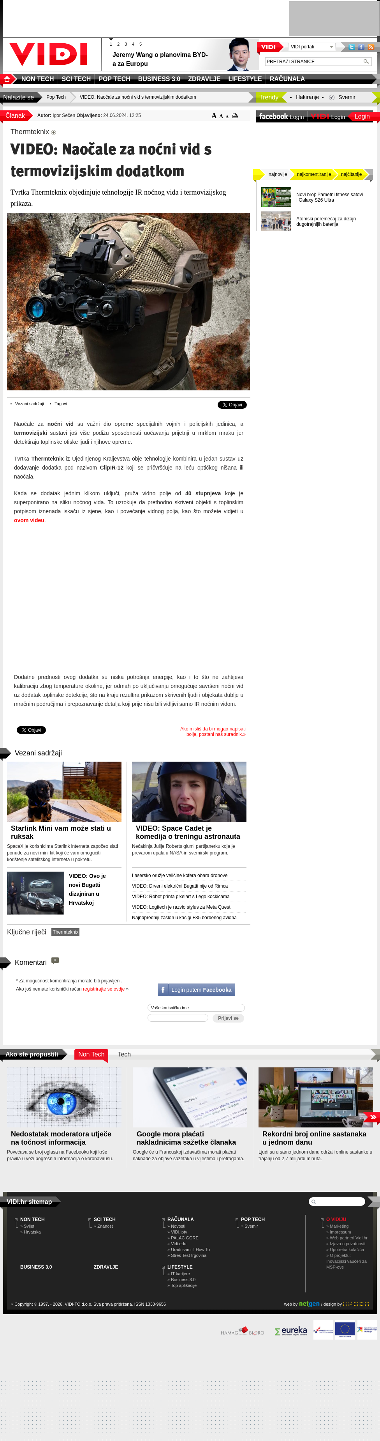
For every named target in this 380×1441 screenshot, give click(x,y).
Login (362, 116)
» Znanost (103, 1226)
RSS (371, 47)
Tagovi (61, 403)
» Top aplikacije (182, 1285)
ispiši (235, 115)
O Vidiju (336, 1219)
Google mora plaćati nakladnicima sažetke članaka (186, 1138)
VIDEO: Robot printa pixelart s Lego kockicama (181, 896)
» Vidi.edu (176, 1243)
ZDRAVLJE (106, 1267)
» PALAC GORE (183, 1237)
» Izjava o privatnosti (345, 1243)
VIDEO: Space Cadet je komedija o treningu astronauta (188, 832)
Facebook (361, 47)
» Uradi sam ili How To (188, 1249)
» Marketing (337, 1226)
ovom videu (29, 520)
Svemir (346, 97)
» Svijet (27, 1226)
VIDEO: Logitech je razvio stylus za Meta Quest (181, 907)
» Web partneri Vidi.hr (347, 1237)
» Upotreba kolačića (345, 1249)
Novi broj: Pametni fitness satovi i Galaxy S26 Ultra (329, 197)
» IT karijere (178, 1273)
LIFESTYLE (180, 1267)
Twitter (351, 47)
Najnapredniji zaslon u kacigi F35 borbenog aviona (184, 917)
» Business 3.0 (181, 1279)
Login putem (201, 990)
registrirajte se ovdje (104, 989)
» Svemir (249, 1226)
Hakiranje (307, 97)
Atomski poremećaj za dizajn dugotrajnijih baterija (326, 221)
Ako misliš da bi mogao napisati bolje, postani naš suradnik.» (213, 731)
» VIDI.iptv (177, 1232)
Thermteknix (65, 932)
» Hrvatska (30, 1232)
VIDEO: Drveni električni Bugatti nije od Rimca (180, 886)
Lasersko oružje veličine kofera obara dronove (179, 875)
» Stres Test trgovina (186, 1255)
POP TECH (253, 1219)
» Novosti (176, 1226)
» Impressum (338, 1232)
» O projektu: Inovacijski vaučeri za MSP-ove (346, 1261)
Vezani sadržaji (29, 403)
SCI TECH (105, 1219)
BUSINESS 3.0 (36, 1267)
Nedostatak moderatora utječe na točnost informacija (61, 1138)
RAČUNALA (180, 1219)
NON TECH (32, 1219)
